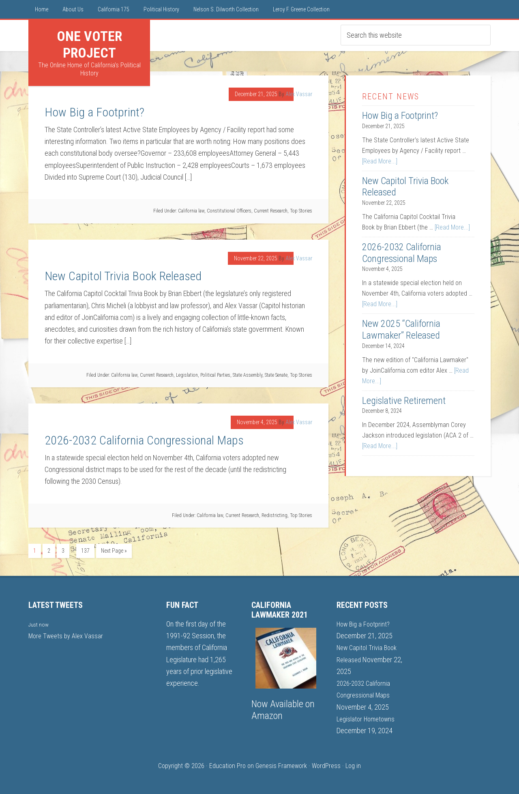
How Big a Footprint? (94, 112)
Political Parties (215, 375)
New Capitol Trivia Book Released (123, 276)
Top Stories (301, 211)
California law (191, 211)
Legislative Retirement (404, 400)
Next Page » (114, 550)
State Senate (276, 375)
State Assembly (247, 375)
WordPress (326, 764)
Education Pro (227, 764)
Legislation (187, 375)
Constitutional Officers (229, 211)
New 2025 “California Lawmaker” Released (401, 329)
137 (85, 550)
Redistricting (274, 515)
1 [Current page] (34, 550)
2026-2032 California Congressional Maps (144, 440)
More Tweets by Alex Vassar (68, 634)
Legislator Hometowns (368, 717)
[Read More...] (379, 161)
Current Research (270, 211)
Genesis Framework (281, 764)
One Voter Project (89, 44)
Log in (353, 764)
